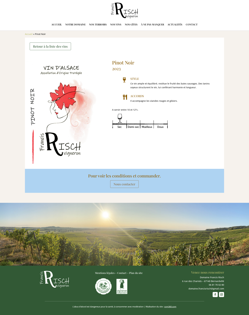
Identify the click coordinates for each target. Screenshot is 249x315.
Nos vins (115, 24)
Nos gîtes (131, 24)
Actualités (175, 24)
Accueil (56, 24)
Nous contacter (124, 184)
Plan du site (136, 273)
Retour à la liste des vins (50, 46)
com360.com (170, 306)
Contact (192, 24)
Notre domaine (75, 24)
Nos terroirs (98, 24)
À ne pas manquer (152, 24)
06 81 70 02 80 (216, 284)
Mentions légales (104, 273)
